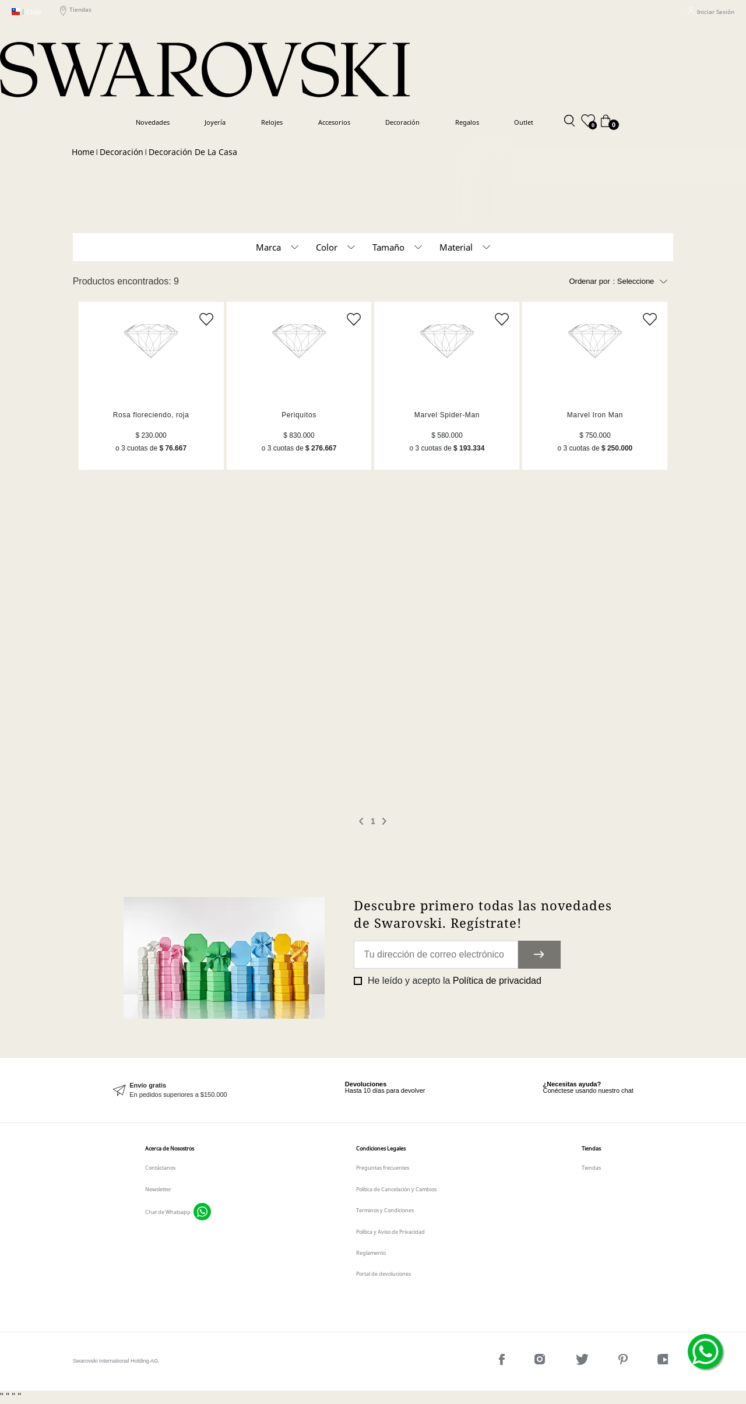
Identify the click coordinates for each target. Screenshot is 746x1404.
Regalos (467, 122)
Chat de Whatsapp (168, 1212)
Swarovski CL (83, 152)
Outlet (523, 122)
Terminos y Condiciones (385, 1210)
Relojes (272, 122)
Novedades (153, 122)
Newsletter (158, 1189)
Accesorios (334, 122)
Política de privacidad (497, 981)
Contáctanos (160, 1167)
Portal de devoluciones (383, 1274)
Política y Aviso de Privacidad (390, 1232)
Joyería (215, 122)
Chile (26, 12)
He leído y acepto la (453, 981)
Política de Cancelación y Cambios (396, 1189)
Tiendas (76, 11)
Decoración (402, 122)
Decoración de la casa (193, 152)
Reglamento (371, 1253)
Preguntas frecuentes (382, 1167)
